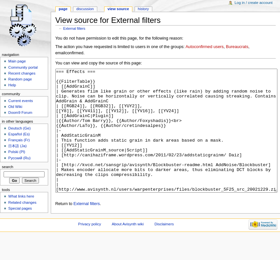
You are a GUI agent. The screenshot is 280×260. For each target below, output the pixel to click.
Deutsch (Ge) (19, 128)
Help (12, 85)
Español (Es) (19, 134)
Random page (20, 79)
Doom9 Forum (20, 112)
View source (118, 9)
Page (63, 9)
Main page (17, 61)
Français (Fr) (19, 140)
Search (7, 167)
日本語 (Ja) (17, 146)
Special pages (20, 208)
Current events (20, 101)
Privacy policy (89, 249)
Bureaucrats (237, 46)
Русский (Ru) (19, 158)
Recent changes (21, 73)
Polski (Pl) (16, 152)
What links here (21, 196)
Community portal (23, 67)
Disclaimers (164, 249)
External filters (74, 28)
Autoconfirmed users (204, 46)
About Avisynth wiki (128, 249)
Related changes (22, 202)
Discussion (85, 9)
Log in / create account (253, 3)
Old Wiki (15, 107)
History (143, 9)
